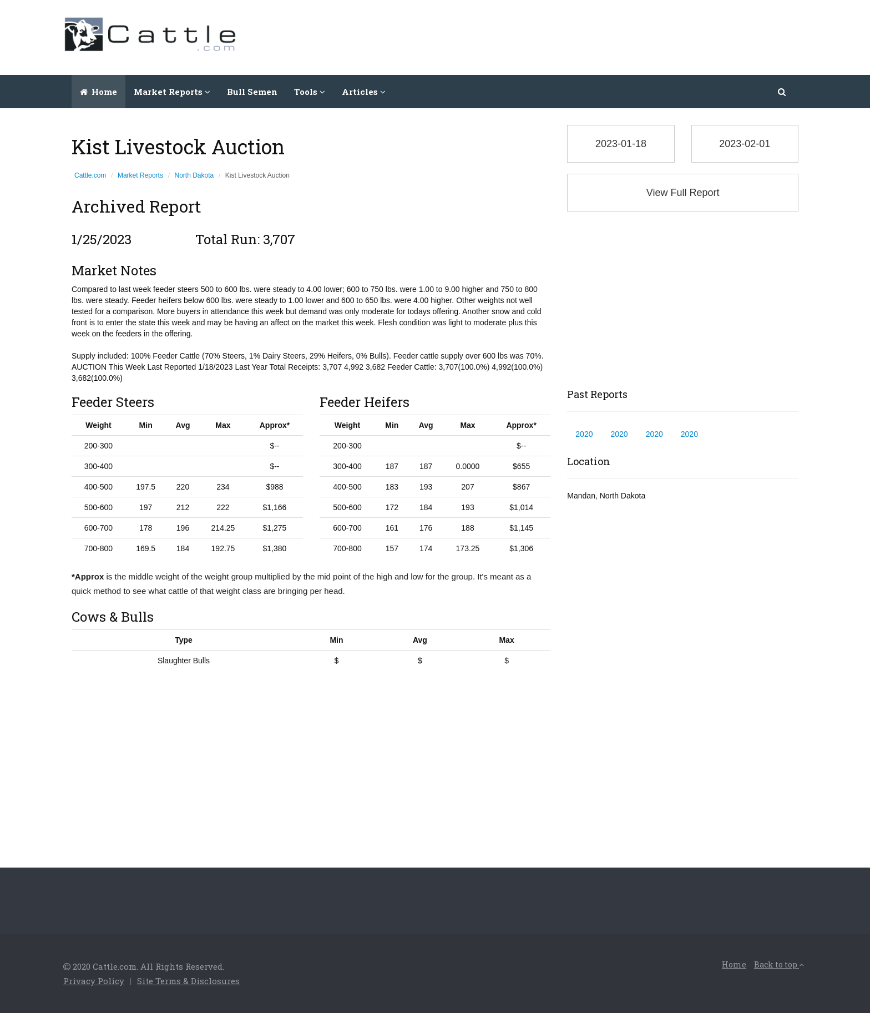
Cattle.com (90, 175)
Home (98, 91)
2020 (584, 434)
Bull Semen (252, 91)
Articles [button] (364, 91)
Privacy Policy (93, 980)
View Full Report (683, 192)
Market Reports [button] (172, 91)
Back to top (779, 964)
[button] (783, 91)
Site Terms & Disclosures (188, 980)
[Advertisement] (605, 36)
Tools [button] (309, 91)
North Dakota (194, 175)
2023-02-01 (744, 143)
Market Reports (140, 175)
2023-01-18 (620, 143)
